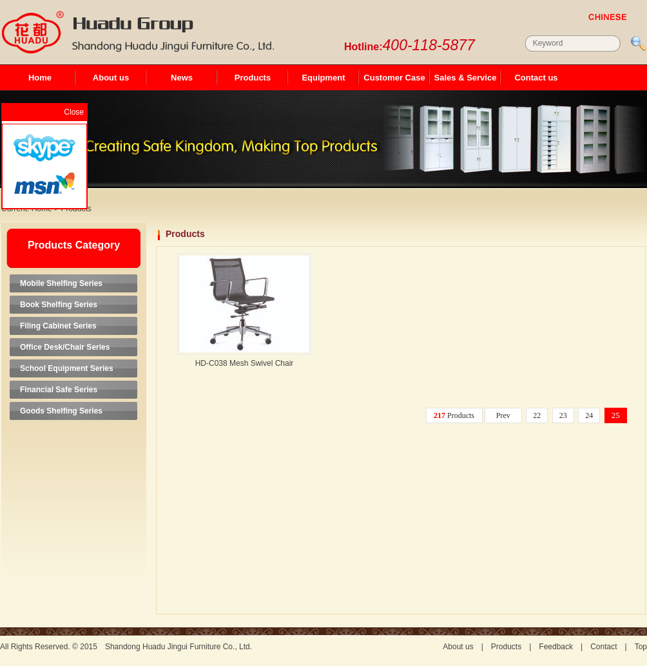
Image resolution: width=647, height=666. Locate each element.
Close (74, 112)
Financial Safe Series (58, 389)
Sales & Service (465, 77)
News (182, 77)
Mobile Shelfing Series (61, 283)
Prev (503, 415)
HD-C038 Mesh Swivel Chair (244, 363)
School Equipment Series (66, 368)
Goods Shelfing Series (61, 410)
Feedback (556, 646)
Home (40, 77)
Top (641, 646)
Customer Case (394, 77)
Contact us (535, 77)
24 (589, 415)
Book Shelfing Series (58, 304)
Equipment (323, 77)
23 (563, 415)
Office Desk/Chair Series (65, 347)
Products (253, 77)
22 (537, 415)
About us (111, 77)
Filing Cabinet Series (58, 325)
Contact (603, 646)
